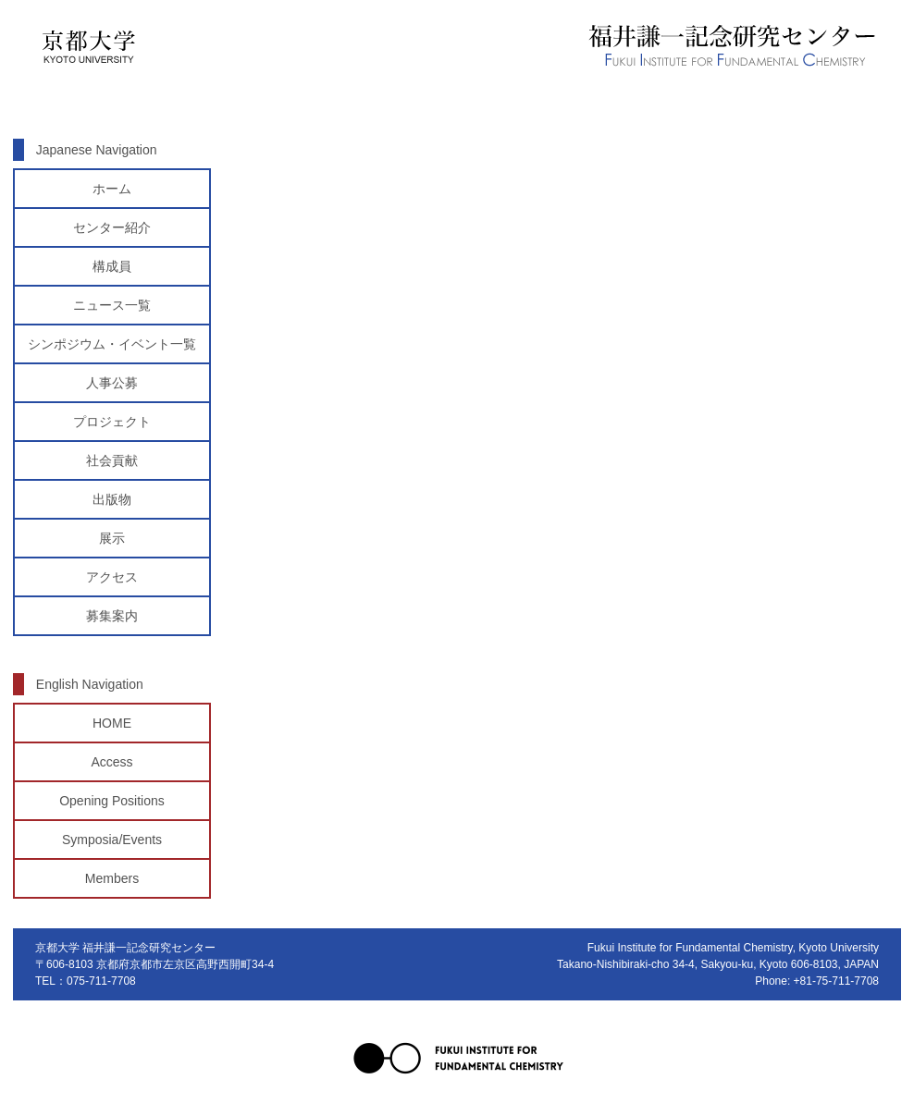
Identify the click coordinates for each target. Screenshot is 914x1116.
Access (111, 761)
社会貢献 (112, 460)
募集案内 (112, 615)
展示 (112, 538)
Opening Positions (112, 800)
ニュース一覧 (112, 305)
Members (112, 878)
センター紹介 (112, 227)
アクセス (112, 577)
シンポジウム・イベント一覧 (112, 344)
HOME (112, 723)
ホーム (112, 188)
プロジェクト (112, 421)
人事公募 (112, 382)
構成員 (112, 266)
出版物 (112, 499)
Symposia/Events (112, 839)
